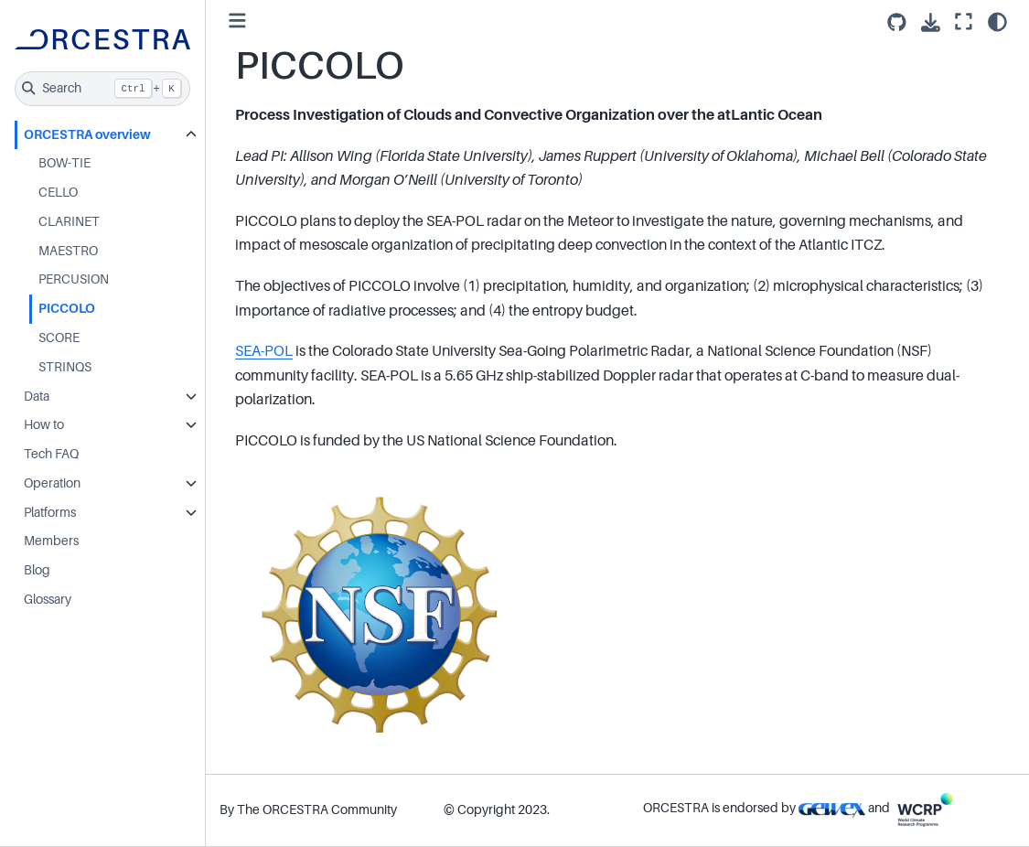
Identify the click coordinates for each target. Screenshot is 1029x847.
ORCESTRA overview (87, 134)
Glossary (47, 599)
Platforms (50, 512)
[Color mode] (997, 22)
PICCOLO (66, 308)
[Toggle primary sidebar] (237, 21)
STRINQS (64, 366)
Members (51, 540)
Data (36, 396)
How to (44, 424)
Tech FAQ (51, 453)
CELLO (58, 192)
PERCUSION (73, 279)
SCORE (59, 337)
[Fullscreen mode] (964, 22)
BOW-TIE (64, 162)
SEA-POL (264, 351)
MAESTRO (68, 250)
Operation (52, 483)
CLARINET (69, 221)
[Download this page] (931, 22)
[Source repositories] (897, 22)
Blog (37, 570)
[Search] (102, 88)
